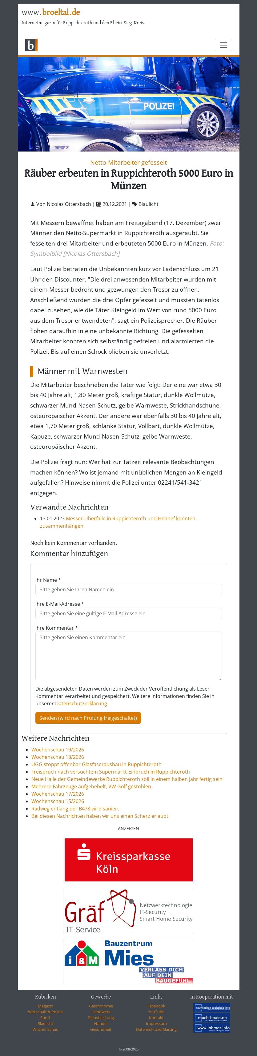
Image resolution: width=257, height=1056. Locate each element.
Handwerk (100, 1012)
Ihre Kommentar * (56, 628)
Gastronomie (101, 1006)
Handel (100, 1023)
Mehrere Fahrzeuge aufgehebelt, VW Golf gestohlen (91, 786)
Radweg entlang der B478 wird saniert (75, 808)
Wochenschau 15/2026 (57, 801)
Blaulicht (45, 1023)
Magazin (45, 1006)
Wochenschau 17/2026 (57, 793)
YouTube (156, 1012)
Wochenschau (45, 1029)
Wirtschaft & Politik (45, 1012)
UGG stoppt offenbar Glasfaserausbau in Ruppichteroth (96, 764)
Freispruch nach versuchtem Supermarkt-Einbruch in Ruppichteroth (110, 771)
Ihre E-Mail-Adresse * (59, 604)
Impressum (156, 1023)
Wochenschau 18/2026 (57, 757)
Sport (45, 1017)
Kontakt (156, 1017)
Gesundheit (100, 1029)
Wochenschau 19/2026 (57, 749)
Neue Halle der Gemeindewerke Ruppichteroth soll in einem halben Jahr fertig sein (127, 779)
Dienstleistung (101, 1017)
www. (51, 13)
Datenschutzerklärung (81, 703)
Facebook (156, 1006)
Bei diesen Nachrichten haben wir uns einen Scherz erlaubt (99, 816)
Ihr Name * (48, 580)
